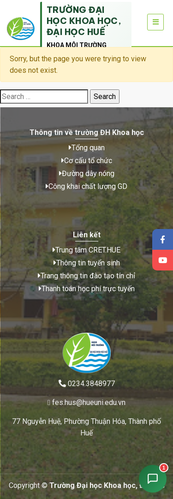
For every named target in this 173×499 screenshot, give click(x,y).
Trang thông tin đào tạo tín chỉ (86, 275)
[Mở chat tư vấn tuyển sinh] (153, 479)
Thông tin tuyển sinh (87, 262)
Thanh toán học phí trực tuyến (87, 288)
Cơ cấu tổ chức (86, 160)
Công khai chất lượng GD (86, 186)
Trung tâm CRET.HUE (86, 250)
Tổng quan (87, 147)
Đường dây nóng (86, 173)
